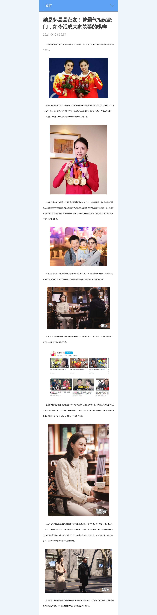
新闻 (48, 5)
